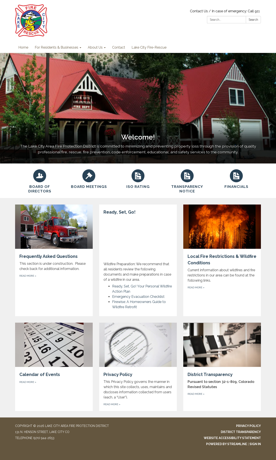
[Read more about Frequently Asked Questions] (54, 260)
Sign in (255, 444)
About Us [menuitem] (95, 47)
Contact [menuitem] (118, 47)
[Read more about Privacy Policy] (138, 367)
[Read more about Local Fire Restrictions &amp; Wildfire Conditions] (222, 260)
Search (253, 19)
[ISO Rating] (138, 178)
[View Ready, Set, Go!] (138, 245)
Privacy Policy (248, 426)
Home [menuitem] (23, 47)
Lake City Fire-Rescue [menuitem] (149, 47)
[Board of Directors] (40, 181)
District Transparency (241, 432)
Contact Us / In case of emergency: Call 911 (225, 11)
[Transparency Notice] (187, 181)
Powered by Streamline (226, 444)
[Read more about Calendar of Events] (54, 367)
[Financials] (236, 178)
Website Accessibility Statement (232, 438)
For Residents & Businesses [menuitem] (56, 47)
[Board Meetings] (89, 178)
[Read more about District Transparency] (222, 367)
